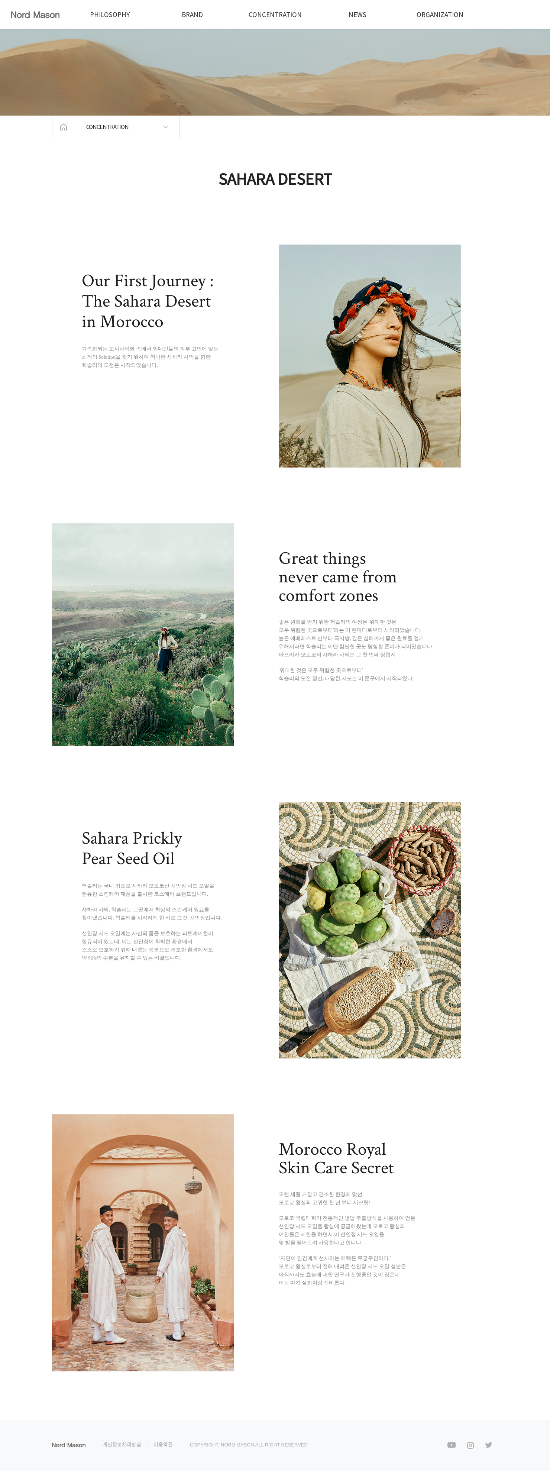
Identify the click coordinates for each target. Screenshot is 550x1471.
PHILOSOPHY (110, 14)
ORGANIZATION (440, 14)
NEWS (357, 14)
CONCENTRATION (275, 14)
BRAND (192, 14)
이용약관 (163, 1444)
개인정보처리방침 (122, 1444)
